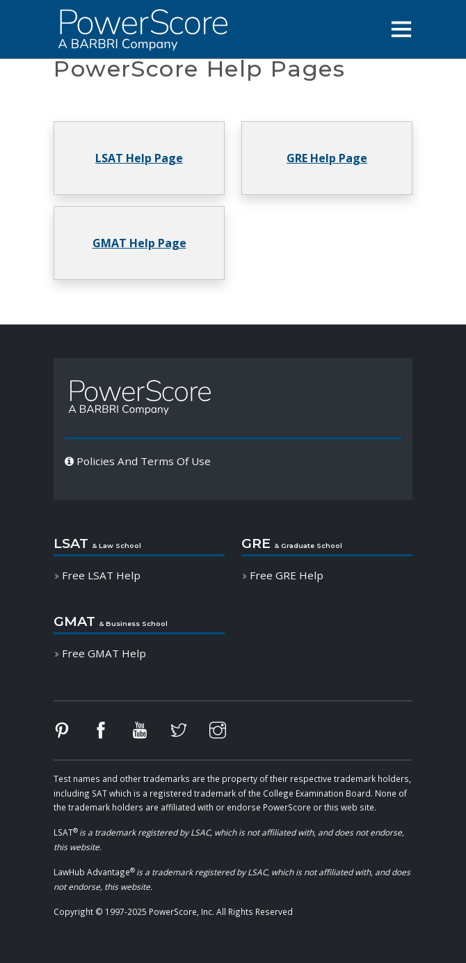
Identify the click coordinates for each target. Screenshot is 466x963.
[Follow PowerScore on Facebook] (111, 733)
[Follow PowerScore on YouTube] (149, 733)
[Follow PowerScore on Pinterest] (72, 733)
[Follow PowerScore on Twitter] (188, 733)
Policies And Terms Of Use (138, 461)
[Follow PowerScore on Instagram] (227, 733)
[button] (401, 30)
